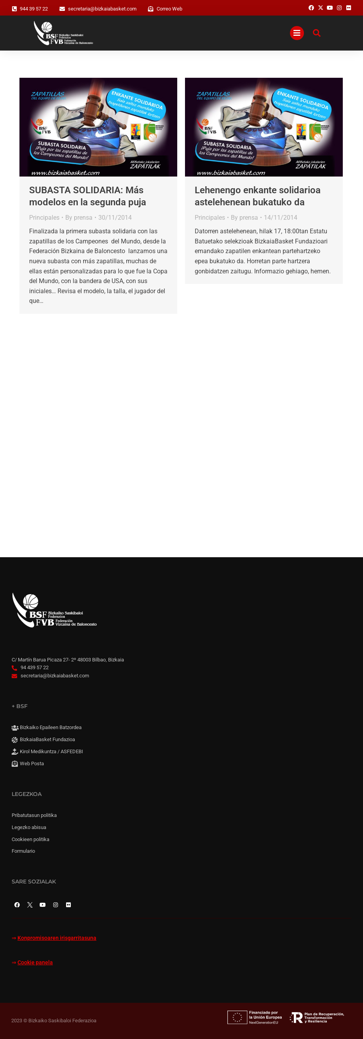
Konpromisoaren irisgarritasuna (56, 938)
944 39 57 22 (34, 9)
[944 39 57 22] (14, 9)
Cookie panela (35, 962)
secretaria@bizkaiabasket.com (102, 9)
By (78, 217)
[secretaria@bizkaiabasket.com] (62, 9)
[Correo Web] (151, 9)
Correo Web (169, 9)
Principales (44, 217)
